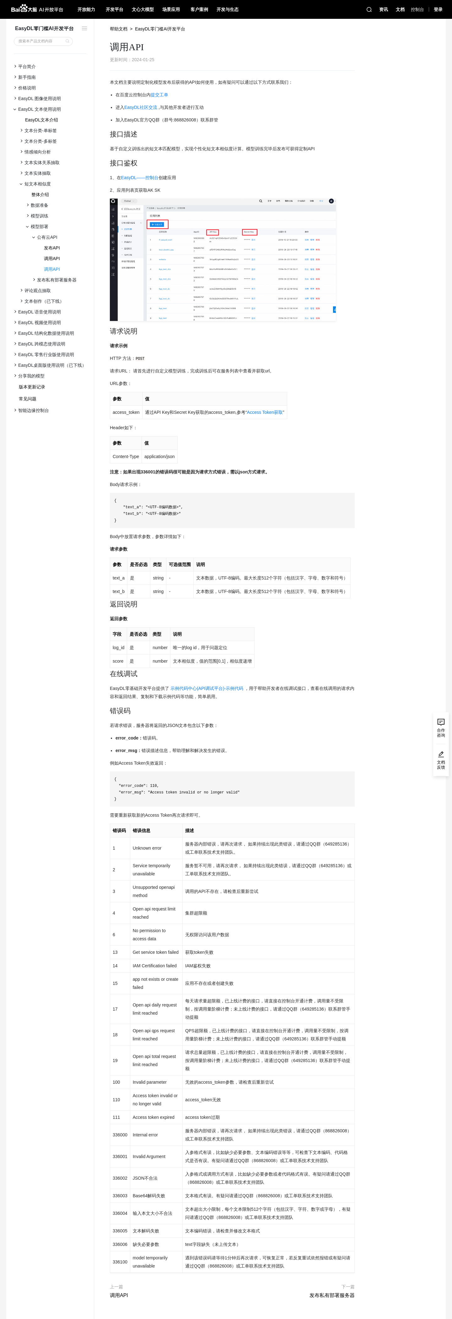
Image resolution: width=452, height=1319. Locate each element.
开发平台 (114, 9)
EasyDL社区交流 (140, 107)
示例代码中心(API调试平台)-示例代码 (207, 688)
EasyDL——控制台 (140, 177)
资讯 (383, 9)
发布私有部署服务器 (332, 1295)
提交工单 (159, 94)
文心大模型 (143, 9)
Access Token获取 (265, 412)
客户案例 (199, 9)
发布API (52, 247)
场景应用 (171, 9)
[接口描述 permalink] (107, 134)
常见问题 (27, 398)
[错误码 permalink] (107, 711)
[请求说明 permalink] (107, 331)
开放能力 (86, 9)
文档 (400, 9)
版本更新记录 (32, 386)
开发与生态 (228, 9)
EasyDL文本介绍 (41, 119)
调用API (52, 258)
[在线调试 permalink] (107, 674)
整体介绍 (40, 194)
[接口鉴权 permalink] (107, 163)
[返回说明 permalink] (107, 604)
